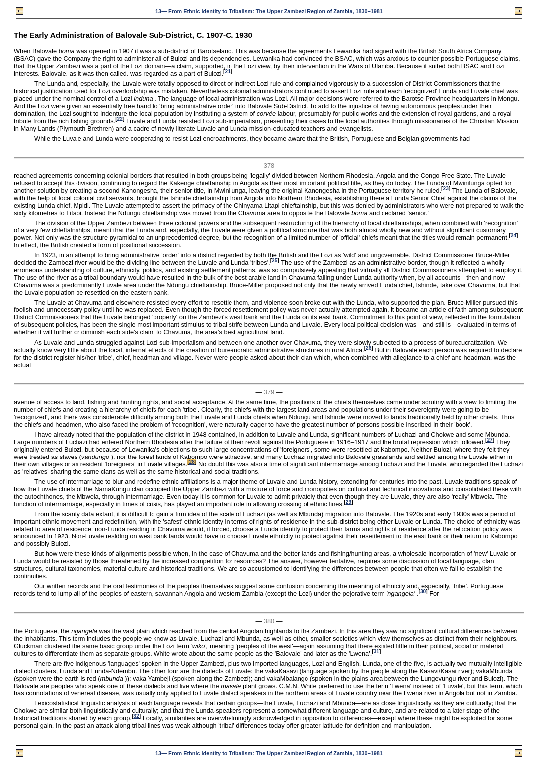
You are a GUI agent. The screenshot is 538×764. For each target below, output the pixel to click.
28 (192, 462)
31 (376, 651)
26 (368, 347)
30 (423, 591)
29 (348, 502)
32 (136, 716)
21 (228, 71)
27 (489, 440)
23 (445, 188)
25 (274, 260)
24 (513, 235)
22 (120, 118)
